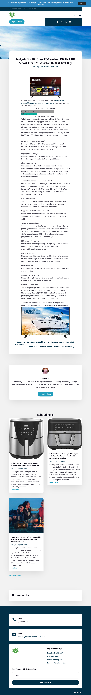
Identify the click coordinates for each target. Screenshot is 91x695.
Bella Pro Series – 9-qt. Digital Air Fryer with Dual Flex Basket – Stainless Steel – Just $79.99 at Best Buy (63, 452)
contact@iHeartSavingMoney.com (31, 633)
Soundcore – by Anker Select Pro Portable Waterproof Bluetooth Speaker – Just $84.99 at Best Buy (26, 535)
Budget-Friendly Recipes (57, 659)
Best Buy (54, 63)
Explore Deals (17, 18)
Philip (37, 63)
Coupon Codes (53, 653)
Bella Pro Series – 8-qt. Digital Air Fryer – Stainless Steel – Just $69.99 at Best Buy (25, 461)
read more (15, 486)
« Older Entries (15, 572)
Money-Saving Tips (55, 656)
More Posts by (45, 390)
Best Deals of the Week (56, 649)
